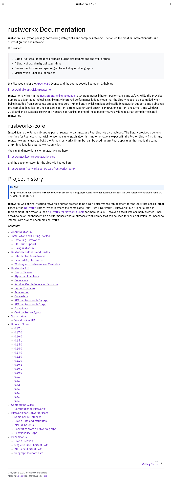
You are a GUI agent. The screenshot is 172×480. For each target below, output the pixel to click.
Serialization (21, 292)
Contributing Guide (22, 404)
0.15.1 (18, 340)
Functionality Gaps (25, 433)
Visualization (19, 316)
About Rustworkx (21, 232)
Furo (45, 475)
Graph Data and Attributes (30, 421)
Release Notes (20, 324)
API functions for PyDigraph (31, 300)
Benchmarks (19, 437)
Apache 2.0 (43, 83)
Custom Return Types (27, 312)
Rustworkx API (20, 268)
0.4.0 (17, 400)
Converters (21, 296)
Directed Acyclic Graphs (28, 260)
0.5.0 (17, 396)
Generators (21, 280)
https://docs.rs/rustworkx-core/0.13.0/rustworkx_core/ (41, 168)
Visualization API (24, 320)
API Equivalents (24, 425)
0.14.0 (18, 348)
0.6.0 (17, 392)
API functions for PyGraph (30, 304)
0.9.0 (17, 376)
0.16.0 (18, 336)
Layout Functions (24, 288)
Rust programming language (57, 95)
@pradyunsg (35, 475)
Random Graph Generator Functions (36, 284)
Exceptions (21, 308)
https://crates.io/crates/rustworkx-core (31, 156)
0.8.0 (17, 380)
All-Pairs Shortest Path (28, 449)
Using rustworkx (24, 248)
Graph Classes (23, 272)
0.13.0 (18, 352)
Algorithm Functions (26, 276)
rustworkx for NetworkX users (29, 413)
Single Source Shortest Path (31, 445)
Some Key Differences (27, 417)
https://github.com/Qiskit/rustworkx (29, 89)
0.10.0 (18, 372)
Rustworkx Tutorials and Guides (30, 252)
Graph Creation (23, 441)
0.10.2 (18, 364)
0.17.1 (18, 328)
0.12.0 (18, 356)
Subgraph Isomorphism (28, 453)
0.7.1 (17, 384)
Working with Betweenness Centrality (37, 264)
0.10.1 (18, 368)
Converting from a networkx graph (35, 429)
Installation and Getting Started (30, 236)
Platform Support (25, 244)
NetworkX (30, 208)
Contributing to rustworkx (30, 408)
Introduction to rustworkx (30, 256)
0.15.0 (18, 344)
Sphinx (21, 475)
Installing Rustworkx (27, 240)
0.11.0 (18, 360)
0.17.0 (18, 332)
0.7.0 (17, 388)
